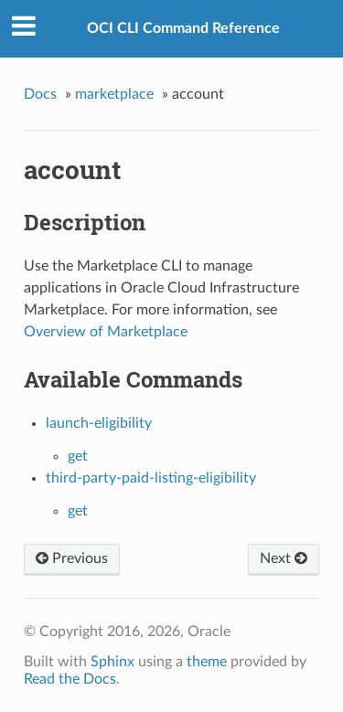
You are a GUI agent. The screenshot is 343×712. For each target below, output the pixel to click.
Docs (40, 94)
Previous (72, 558)
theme (207, 661)
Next (283, 558)
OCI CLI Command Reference (183, 28)
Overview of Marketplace (106, 331)
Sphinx (112, 661)
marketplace (114, 94)
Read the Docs (70, 679)
